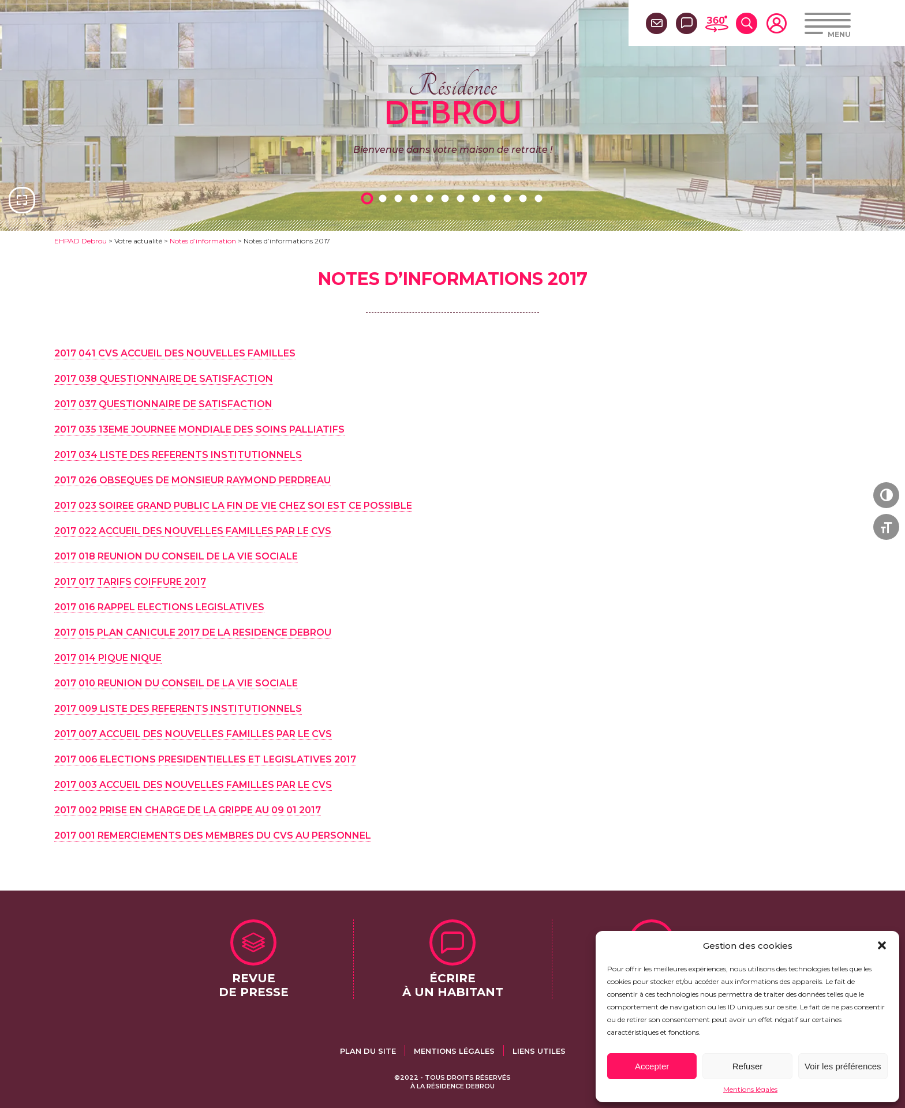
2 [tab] (384, 198)
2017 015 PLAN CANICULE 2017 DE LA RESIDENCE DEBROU (192, 632)
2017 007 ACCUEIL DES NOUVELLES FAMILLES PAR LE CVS (193, 733)
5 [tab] (431, 198)
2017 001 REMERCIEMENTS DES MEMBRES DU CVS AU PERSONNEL (212, 835)
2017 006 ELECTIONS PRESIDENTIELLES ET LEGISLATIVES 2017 (205, 759)
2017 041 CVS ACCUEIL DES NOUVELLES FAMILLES (175, 353)
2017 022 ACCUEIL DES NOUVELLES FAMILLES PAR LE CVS (192, 530)
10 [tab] (509, 198)
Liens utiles (539, 1051)
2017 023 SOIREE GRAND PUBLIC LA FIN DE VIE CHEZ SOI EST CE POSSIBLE (233, 505)
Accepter (652, 1066)
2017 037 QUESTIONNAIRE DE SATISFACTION (163, 404)
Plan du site (368, 1051)
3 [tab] (400, 198)
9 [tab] (493, 198)
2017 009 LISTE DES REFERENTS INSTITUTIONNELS (178, 708)
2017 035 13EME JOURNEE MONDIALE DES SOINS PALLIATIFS (199, 429)
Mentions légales (750, 1089)
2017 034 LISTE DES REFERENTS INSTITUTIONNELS (178, 454)
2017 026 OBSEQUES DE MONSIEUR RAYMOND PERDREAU (192, 480)
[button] (882, 945)
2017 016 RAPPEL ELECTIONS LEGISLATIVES (159, 607)
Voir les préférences (843, 1066)
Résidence (453, 97)
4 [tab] (415, 198)
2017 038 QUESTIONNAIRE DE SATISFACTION (163, 378)
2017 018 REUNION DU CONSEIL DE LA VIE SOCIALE (176, 556)
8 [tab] (477, 198)
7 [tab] (462, 198)
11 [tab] (524, 198)
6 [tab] (446, 198)
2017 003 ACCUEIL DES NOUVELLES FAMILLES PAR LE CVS (193, 784)
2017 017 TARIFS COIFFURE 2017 (130, 581)
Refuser (747, 1066)
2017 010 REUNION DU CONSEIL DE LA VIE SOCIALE (176, 683)
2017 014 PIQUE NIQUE (108, 657)
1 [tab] (368, 198)
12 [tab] (540, 198)
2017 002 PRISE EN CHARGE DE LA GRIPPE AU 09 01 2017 (187, 810)
